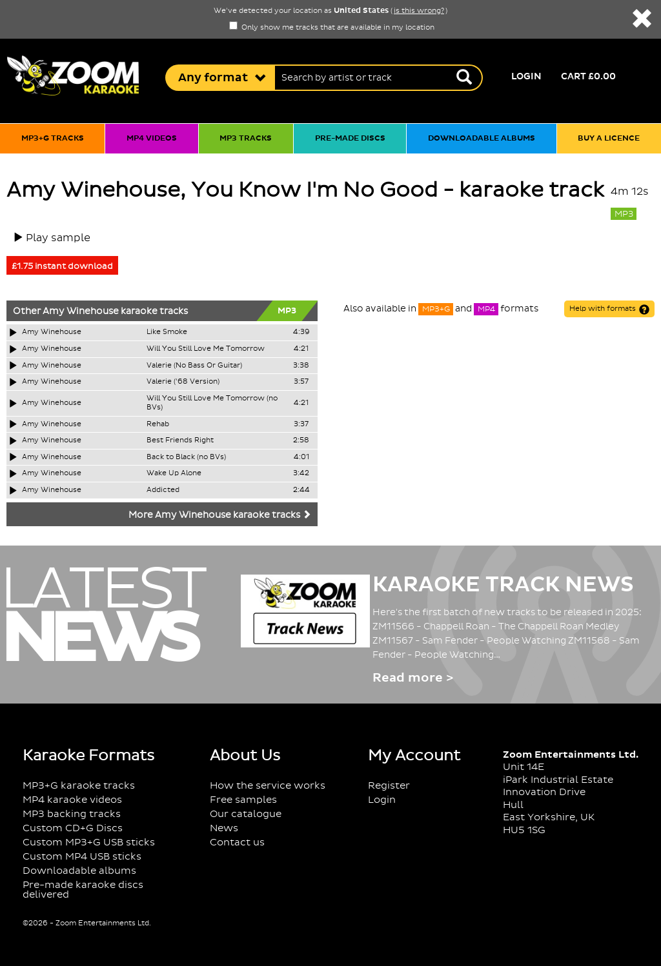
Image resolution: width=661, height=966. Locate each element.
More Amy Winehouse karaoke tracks (219, 515)
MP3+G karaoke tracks (79, 786)
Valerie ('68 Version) (183, 381)
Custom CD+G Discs (73, 828)
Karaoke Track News (503, 585)
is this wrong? (419, 10)
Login (526, 77)
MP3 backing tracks (72, 814)
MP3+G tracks (52, 138)
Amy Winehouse (81, 311)
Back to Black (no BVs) (186, 457)
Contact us (237, 842)
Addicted (163, 490)
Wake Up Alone (174, 473)
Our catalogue (245, 814)
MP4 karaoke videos (72, 800)
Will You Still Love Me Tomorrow (206, 348)
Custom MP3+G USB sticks (89, 842)
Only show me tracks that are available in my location (331, 27)
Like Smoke (167, 332)
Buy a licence (609, 138)
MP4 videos (152, 138)
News (224, 828)
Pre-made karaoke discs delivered (83, 890)
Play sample (58, 238)
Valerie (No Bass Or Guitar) (194, 365)
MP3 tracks (245, 138)
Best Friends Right (180, 440)
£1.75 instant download (62, 266)
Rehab (158, 424)
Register (389, 786)
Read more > (412, 678)
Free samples (243, 800)
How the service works (267, 786)
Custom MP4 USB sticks (82, 857)
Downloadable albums (481, 138)
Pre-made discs (350, 138)
